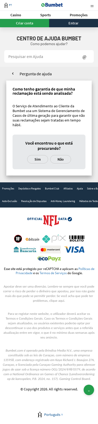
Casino (15, 15)
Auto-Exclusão (9, 201)
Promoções (79, 15)
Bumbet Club (52, 188)
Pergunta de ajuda (36, 73)
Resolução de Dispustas (34, 201)
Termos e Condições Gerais (24, 318)
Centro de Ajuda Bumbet (49, 38)
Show (85, 56)
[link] (8, 188)
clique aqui (56, 301)
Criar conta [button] (24, 23)
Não (60, 159)
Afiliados (68, 188)
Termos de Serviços (53, 273)
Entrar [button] (73, 23)
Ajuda (80, 188)
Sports (45, 15)
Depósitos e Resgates (29, 188)
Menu (92, 5)
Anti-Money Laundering (63, 201)
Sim (37, 159)
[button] (16, 15)
